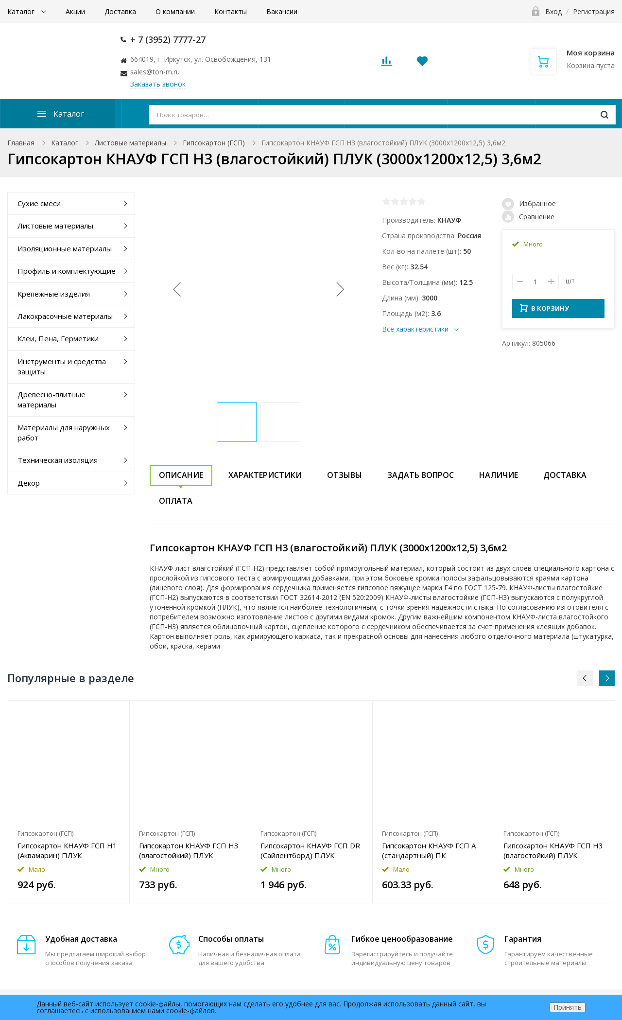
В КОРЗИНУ (544, 311)
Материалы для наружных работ (63, 432)
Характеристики (265, 475)
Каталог (21, 11)
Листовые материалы (130, 142)
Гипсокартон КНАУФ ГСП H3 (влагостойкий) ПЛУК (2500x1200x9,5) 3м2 (553, 850)
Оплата (175, 500)
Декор (28, 483)
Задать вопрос (420, 475)
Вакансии (281, 11)
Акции (75, 11)
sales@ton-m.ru (155, 71)
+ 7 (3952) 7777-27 (168, 39)
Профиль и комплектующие (66, 271)
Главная (21, 142)
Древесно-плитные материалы (51, 399)
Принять (567, 1007)
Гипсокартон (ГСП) (214, 142)
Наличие (498, 475)
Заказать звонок (158, 83)
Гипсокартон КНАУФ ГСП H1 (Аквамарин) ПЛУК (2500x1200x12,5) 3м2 (67, 850)
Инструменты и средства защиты (61, 366)
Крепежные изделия (53, 294)
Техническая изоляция (57, 460)
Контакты (230, 11)
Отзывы (344, 475)
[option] (69, 801)
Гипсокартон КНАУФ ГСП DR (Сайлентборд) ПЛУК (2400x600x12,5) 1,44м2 (310, 850)
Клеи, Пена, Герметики (58, 338)
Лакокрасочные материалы (65, 316)
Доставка (120, 11)
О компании (175, 11)
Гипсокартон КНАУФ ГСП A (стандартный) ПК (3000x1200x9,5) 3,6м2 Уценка (429, 850)
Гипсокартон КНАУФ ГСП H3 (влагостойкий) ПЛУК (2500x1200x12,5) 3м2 (189, 850)
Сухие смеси (39, 203)
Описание (181, 475)
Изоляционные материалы (64, 248)
